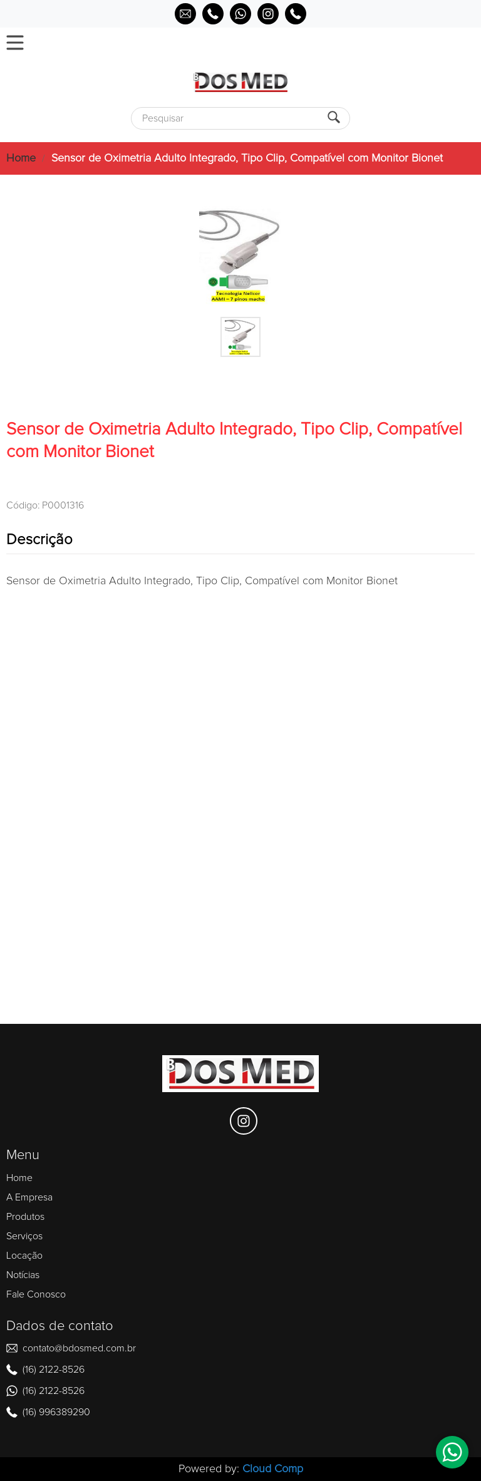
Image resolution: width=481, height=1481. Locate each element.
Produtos (25, 1217)
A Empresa (29, 1197)
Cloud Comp (272, 1469)
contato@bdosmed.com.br (79, 1348)
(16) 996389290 (56, 1412)
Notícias (22, 1275)
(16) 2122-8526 (54, 1370)
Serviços (24, 1236)
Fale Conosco (36, 1294)
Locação (24, 1256)
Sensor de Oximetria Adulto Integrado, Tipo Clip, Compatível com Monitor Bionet (247, 158)
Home (21, 158)
